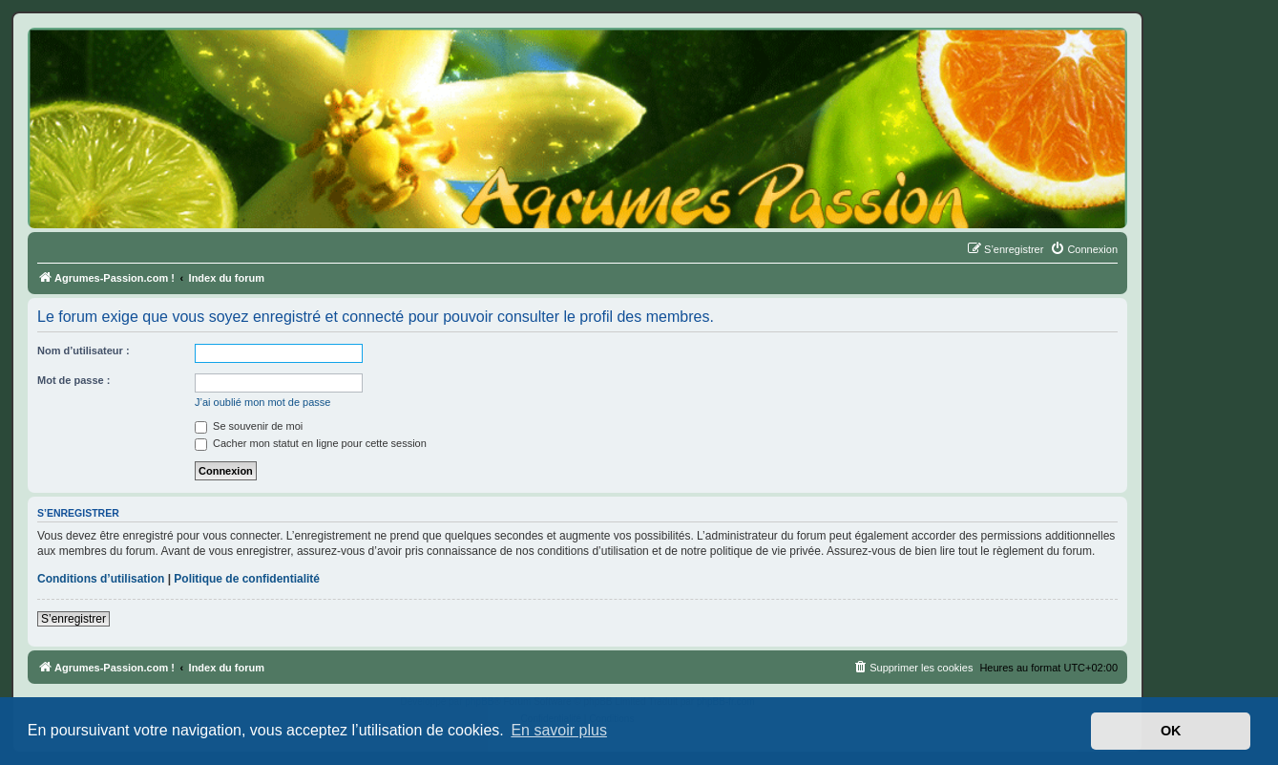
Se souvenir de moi (249, 426)
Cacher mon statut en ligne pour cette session (311, 443)
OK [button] (1171, 730)
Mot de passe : (73, 380)
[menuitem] (1084, 249)
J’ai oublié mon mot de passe (262, 402)
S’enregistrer (73, 619)
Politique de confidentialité (247, 578)
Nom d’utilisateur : (83, 350)
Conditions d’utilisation (100, 578)
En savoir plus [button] (559, 730)
